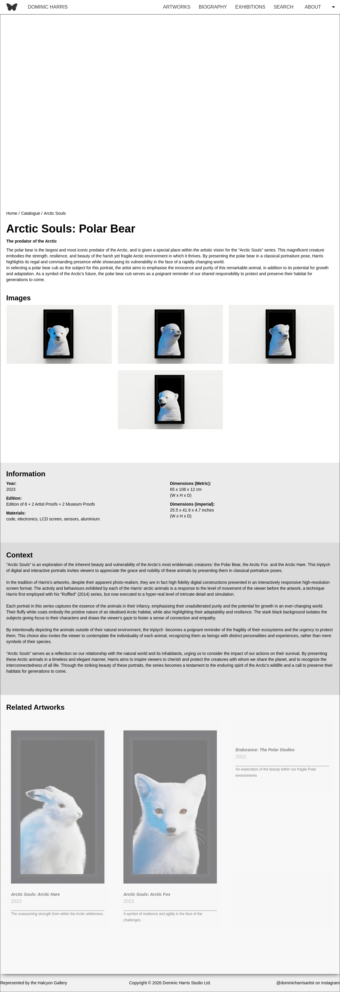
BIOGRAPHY (213, 6)
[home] (35, 7)
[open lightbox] (59, 334)
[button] (318, 7)
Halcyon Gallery (52, 982)
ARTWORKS (176, 6)
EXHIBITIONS (250, 6)
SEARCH (283, 6)
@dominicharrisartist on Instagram (308, 982)
